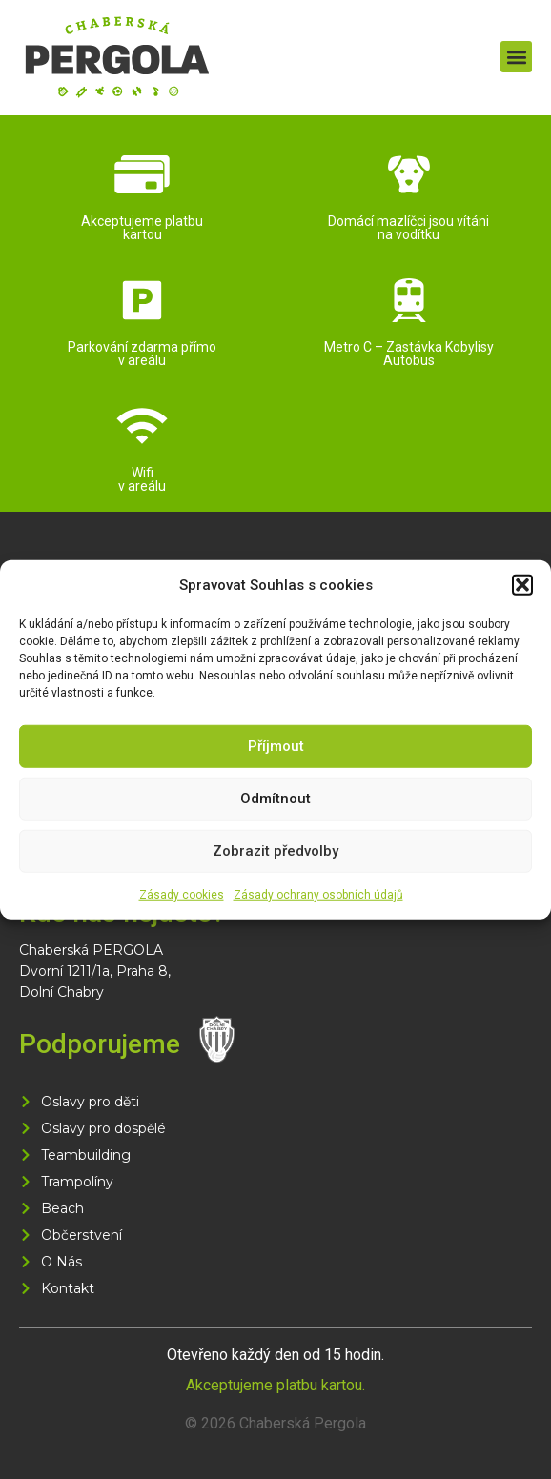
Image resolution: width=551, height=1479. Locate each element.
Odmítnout (275, 798)
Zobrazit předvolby (275, 851)
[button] (522, 585)
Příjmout (276, 746)
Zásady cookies (181, 894)
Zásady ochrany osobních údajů (318, 894)
